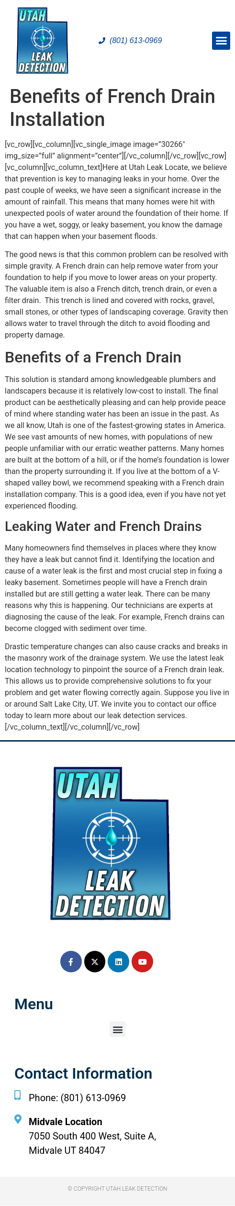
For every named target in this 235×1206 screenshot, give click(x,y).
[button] (221, 41)
